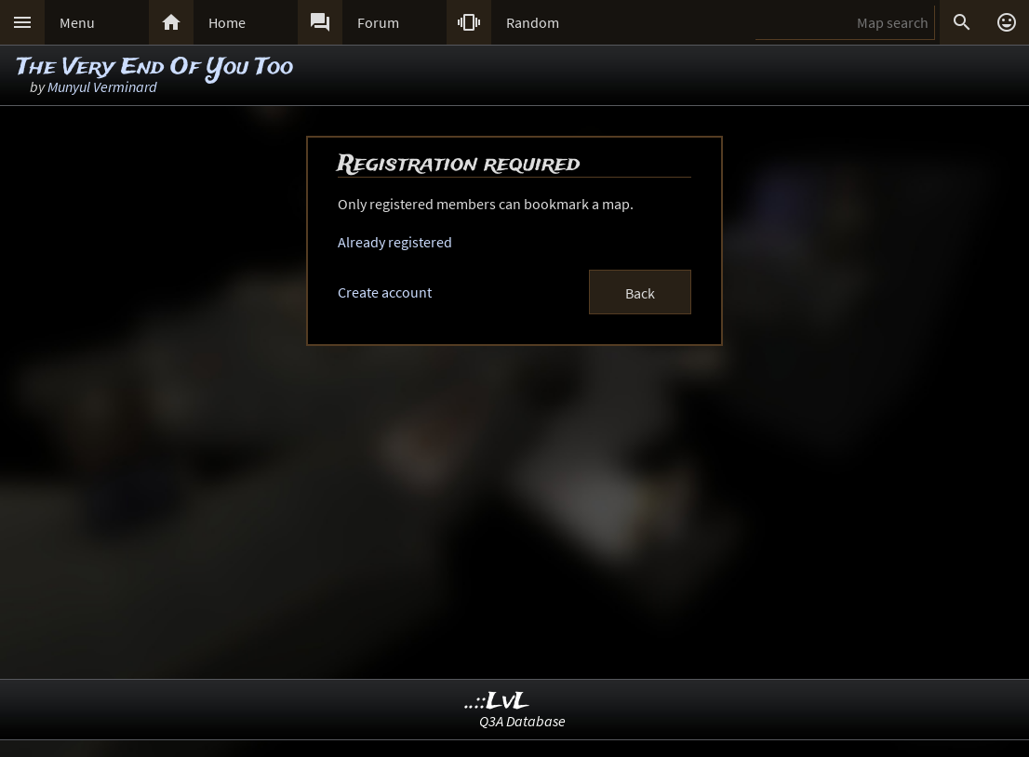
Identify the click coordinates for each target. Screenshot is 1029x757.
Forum (378, 22)
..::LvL (497, 701)
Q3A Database (522, 720)
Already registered (395, 241)
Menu (77, 22)
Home (227, 22)
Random (532, 22)
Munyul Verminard (102, 86)
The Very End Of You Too (155, 67)
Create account (385, 292)
